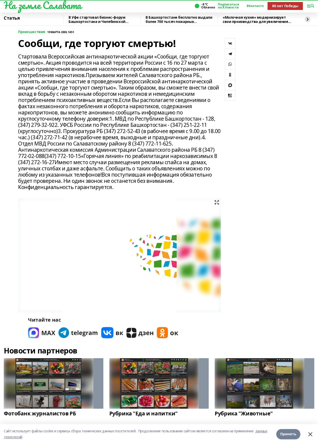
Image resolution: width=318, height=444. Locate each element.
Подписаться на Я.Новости (228, 6)
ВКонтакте (255, 5)
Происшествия (31, 32)
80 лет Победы (285, 5)
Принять (288, 434)
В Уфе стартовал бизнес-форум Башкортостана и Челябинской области (97, 19)
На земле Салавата (42, 5)
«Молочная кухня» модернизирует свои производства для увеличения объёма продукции (255, 19)
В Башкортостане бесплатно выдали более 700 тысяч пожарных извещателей (179, 19)
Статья (12, 18)
